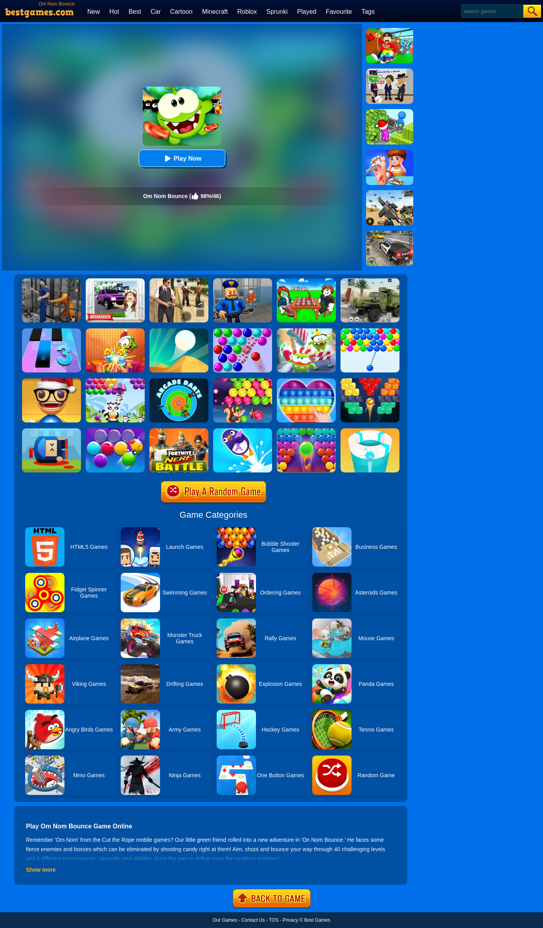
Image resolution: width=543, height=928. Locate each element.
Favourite (339, 11)
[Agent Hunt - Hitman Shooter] (178, 281)
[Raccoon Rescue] (115, 381)
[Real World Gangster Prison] (51, 281)
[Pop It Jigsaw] (306, 381)
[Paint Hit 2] (370, 431)
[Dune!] (178, 331)
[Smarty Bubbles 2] (115, 431)
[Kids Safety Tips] (389, 152)
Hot (114, 11)
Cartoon (181, 11)
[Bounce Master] (242, 431)
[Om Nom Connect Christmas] (115, 331)
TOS (273, 920)
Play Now (181, 158)
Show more (40, 870)
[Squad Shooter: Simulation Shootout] (389, 193)
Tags (368, 11)
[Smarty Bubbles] (370, 331)
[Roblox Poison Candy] (306, 281)
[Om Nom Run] (306, 331)
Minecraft (215, 11)
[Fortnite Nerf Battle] (178, 431)
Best (135, 11)
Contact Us (253, 920)
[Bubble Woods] (242, 381)
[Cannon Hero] (51, 431)
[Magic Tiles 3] (51, 331)
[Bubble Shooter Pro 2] (306, 431)
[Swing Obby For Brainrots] (389, 30)
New (93, 11)
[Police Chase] (389, 233)
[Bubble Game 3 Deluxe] (242, 331)
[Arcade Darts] (178, 381)
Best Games (317, 920)
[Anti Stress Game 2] (51, 381)
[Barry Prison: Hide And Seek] (242, 281)
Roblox (247, 11)
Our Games (225, 920)
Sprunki (276, 11)
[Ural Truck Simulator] (370, 281)
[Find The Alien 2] (389, 71)
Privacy (290, 920)
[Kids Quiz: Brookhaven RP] (115, 281)
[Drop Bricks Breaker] (370, 381)
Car (156, 11)
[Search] (492, 11)
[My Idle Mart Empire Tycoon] (389, 112)
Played (307, 11)
